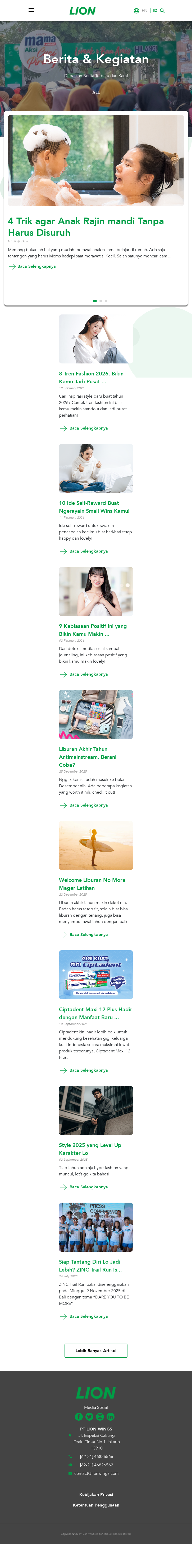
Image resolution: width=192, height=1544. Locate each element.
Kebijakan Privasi (96, 1495)
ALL (96, 93)
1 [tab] (95, 301)
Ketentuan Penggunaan (96, 1505)
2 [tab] (100, 301)
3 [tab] (106, 301)
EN (144, 10)
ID (155, 10)
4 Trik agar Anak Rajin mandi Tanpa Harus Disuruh (86, 227)
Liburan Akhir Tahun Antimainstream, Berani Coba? (87, 757)
